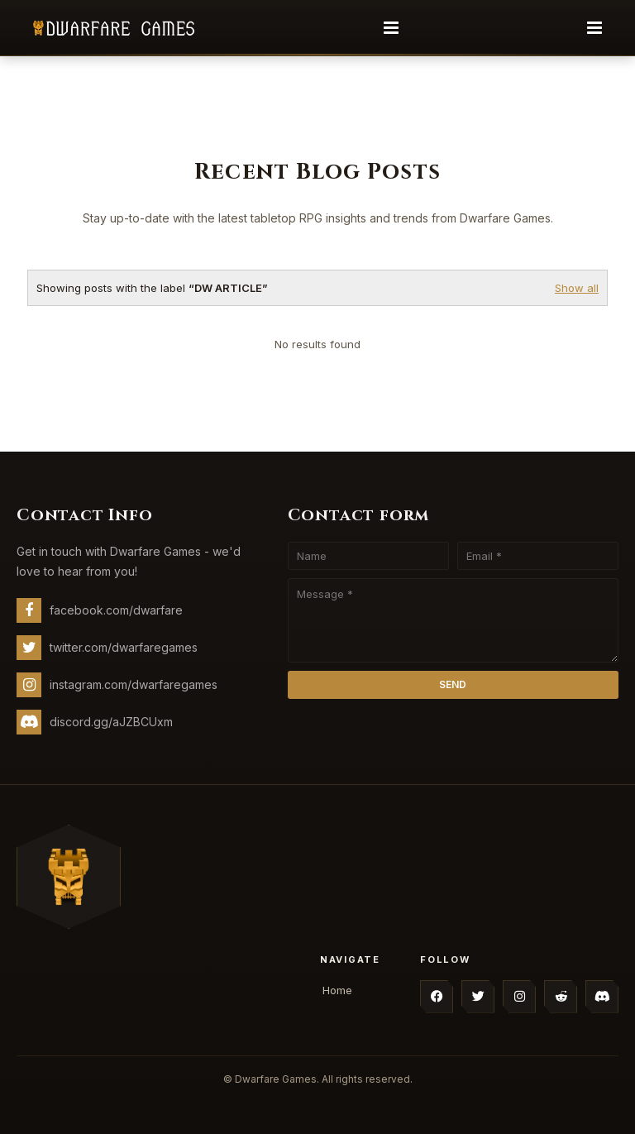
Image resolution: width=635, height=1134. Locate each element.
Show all (577, 287)
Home (337, 990)
